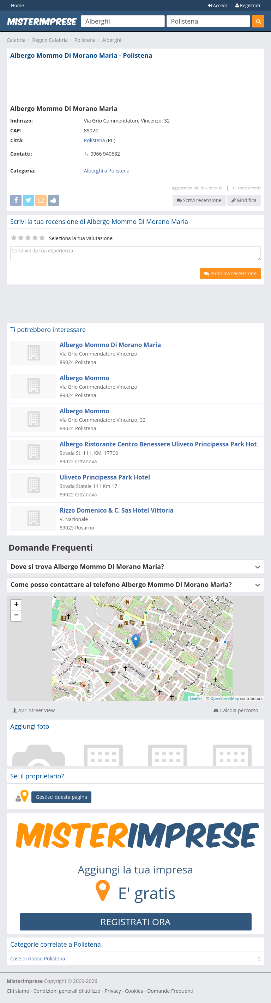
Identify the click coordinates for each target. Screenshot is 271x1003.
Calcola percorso (235, 710)
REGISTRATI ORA (136, 921)
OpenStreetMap (224, 698)
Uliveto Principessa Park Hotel (105, 477)
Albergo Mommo (84, 378)
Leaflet (196, 698)
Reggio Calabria (50, 40)
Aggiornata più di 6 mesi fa (196, 187)
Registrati (247, 5)
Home (17, 5)
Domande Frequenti (170, 991)
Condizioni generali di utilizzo (67, 991)
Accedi (217, 5)
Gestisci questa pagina (61, 797)
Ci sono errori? (247, 187)
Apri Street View (34, 710)
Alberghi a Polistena (107, 170)
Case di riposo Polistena (37, 958)
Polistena (85, 40)
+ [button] (16, 605)
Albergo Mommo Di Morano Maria (110, 345)
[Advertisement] (135, 82)
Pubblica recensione (230, 273)
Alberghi (111, 40)
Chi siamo (18, 991)
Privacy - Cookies (123, 991)
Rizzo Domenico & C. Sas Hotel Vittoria (117, 510)
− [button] (16, 615)
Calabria (16, 40)
